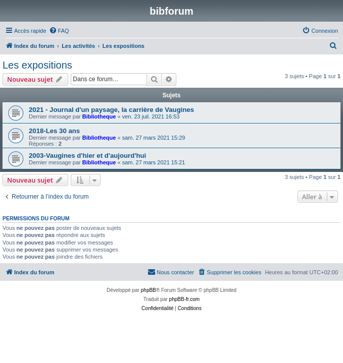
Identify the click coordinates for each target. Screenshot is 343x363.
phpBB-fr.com (184, 299)
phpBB (148, 290)
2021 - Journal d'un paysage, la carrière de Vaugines (111, 109)
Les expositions (37, 65)
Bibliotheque (99, 116)
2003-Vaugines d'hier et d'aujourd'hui (87, 155)
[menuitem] (59, 31)
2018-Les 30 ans (54, 131)
